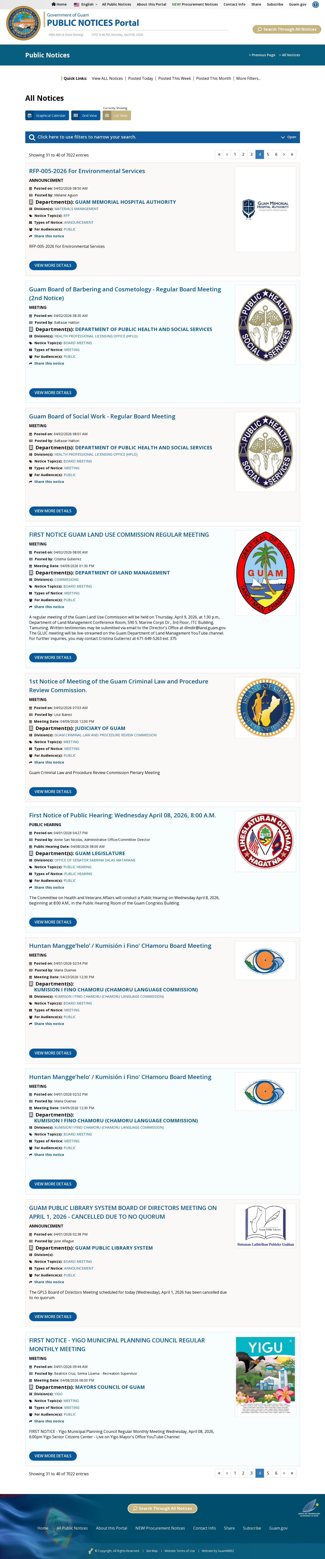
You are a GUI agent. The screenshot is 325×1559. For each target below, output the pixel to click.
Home (42, 1528)
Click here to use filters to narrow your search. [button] (162, 137)
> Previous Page (262, 55)
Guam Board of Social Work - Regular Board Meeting (102, 416)
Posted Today (140, 78)
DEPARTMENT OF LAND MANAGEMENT (122, 573)
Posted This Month (213, 78)
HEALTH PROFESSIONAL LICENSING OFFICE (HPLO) (96, 336)
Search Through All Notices (286, 29)
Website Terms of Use (180, 1551)
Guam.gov (297, 4)
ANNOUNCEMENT (79, 222)
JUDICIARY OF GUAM (100, 728)
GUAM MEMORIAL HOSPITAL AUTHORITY (125, 202)
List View (115, 115)
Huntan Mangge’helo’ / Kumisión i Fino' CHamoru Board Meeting (120, 945)
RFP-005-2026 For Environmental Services (87, 171)
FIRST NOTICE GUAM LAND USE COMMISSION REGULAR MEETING (119, 534)
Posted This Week (174, 78)
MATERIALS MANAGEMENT (76, 208)
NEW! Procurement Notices (160, 1528)
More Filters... (248, 78)
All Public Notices (72, 1528)
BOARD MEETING (77, 343)
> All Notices (289, 55)
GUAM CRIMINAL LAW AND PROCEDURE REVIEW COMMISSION (105, 735)
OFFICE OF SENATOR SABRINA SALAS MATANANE (94, 860)
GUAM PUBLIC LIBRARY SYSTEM (114, 1248)
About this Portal (151, 4)
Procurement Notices (195, 4)
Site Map (152, 1551)
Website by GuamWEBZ (218, 1551)
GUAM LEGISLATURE (100, 853)
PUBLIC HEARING (77, 867)
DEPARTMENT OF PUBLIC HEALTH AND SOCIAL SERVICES (143, 329)
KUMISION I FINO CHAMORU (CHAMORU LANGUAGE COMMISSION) (116, 990)
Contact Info (235, 4)
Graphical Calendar (45, 115)
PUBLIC (70, 229)
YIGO (58, 1394)
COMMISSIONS (66, 579)
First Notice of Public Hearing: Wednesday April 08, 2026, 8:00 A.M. (122, 815)
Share (256, 4)
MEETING (71, 349)
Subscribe (275, 4)
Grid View (84, 115)
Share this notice (49, 236)
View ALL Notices (107, 78)
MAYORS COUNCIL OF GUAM (110, 1387)
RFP (66, 215)
